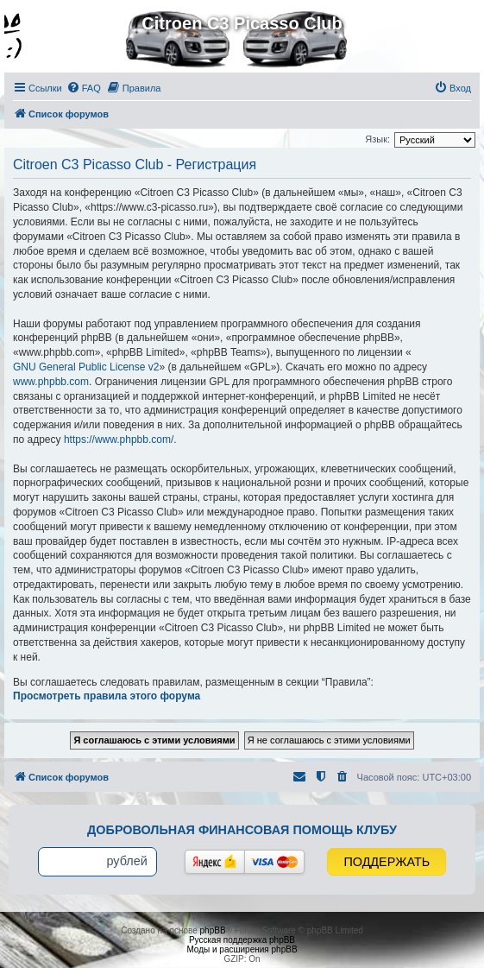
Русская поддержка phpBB (242, 940)
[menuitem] (83, 88)
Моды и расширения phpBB (241, 949)
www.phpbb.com (51, 382)
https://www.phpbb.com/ (118, 439)
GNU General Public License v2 (86, 367)
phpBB (213, 930)
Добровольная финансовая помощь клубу (242, 830)
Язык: (377, 139)
